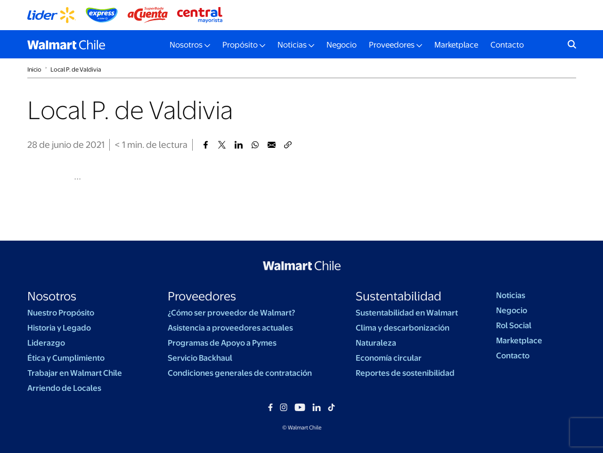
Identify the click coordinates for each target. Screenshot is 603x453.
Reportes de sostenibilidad (405, 373)
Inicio (34, 69)
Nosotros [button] (186, 44)
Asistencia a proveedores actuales (230, 327)
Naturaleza (376, 343)
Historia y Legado (59, 327)
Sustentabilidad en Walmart (407, 312)
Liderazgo (46, 343)
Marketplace (456, 44)
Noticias (510, 295)
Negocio (341, 44)
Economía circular (389, 358)
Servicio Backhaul (200, 358)
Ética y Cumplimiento (66, 358)
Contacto (507, 44)
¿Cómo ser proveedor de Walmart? (231, 312)
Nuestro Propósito (60, 312)
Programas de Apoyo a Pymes (222, 343)
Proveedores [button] (392, 44)
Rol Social (513, 325)
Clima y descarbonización (402, 327)
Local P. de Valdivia (75, 69)
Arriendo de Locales (64, 388)
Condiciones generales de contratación (240, 373)
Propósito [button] (240, 44)
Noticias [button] (292, 44)
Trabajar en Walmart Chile (74, 373)
